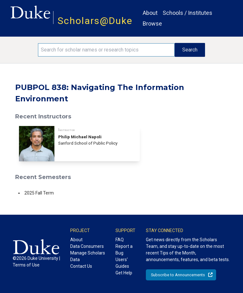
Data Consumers (87, 246)
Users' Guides (122, 263)
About (150, 12)
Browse (152, 23)
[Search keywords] (106, 50)
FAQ (119, 239)
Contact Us (81, 266)
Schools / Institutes (187, 12)
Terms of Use (26, 264)
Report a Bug (124, 249)
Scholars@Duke (95, 20)
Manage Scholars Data (87, 256)
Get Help (123, 272)
